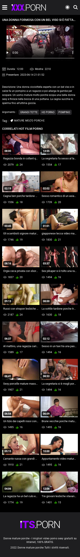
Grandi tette (29, 112)
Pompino (64, 112)
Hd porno (48, 112)
